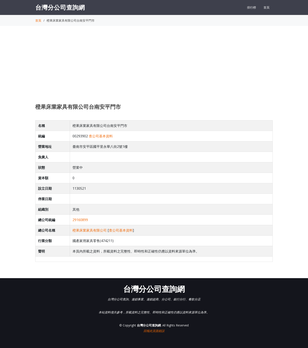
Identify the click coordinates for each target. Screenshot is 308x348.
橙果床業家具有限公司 (90, 230)
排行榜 (251, 7)
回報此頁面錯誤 (154, 331)
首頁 (267, 7)
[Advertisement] (154, 68)
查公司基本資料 (101, 136)
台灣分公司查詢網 (60, 7)
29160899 (80, 219)
